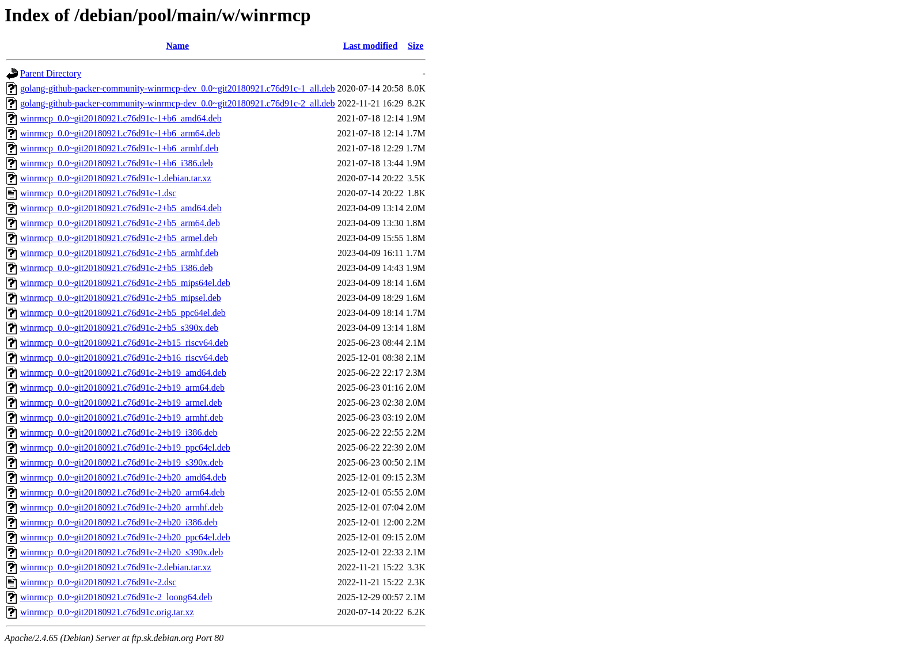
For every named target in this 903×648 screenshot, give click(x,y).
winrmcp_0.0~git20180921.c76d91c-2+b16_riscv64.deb (124, 358)
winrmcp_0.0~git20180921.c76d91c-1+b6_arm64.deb (120, 133)
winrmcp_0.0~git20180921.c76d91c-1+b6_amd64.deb (121, 118)
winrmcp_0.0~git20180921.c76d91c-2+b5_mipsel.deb (120, 298)
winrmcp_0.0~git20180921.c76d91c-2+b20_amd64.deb (123, 477)
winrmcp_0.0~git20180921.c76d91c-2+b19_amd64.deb (123, 373)
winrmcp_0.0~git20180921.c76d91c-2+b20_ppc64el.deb (125, 537)
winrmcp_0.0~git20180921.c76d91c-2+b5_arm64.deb (120, 223)
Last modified (370, 46)
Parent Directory (50, 73)
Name (177, 46)
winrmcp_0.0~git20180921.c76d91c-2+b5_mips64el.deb (125, 283)
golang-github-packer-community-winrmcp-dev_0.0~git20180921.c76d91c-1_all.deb (177, 88)
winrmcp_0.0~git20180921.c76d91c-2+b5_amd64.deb (121, 208)
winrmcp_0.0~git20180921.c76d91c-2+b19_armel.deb (121, 402)
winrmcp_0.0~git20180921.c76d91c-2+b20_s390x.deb (121, 552)
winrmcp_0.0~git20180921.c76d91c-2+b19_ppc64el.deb (125, 447)
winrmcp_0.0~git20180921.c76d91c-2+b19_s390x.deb (121, 462)
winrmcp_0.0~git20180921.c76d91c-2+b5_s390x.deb (119, 328)
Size (416, 46)
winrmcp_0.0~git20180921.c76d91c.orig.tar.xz (107, 612)
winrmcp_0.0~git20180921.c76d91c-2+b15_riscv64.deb (124, 343)
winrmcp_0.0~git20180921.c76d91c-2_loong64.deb (116, 597)
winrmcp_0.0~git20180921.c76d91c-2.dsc (98, 582)
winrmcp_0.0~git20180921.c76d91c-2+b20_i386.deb (119, 522)
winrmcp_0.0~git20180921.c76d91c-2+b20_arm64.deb (122, 492)
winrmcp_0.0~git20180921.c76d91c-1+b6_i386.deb (116, 163)
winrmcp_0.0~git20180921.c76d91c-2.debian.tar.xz (115, 567)
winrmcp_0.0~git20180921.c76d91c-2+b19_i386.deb (119, 432)
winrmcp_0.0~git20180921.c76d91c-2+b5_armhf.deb (119, 253)
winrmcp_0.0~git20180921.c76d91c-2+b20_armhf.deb (121, 507)
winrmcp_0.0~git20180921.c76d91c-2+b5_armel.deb (119, 238)
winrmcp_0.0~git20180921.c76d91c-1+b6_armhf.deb (119, 148)
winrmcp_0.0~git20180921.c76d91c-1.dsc (98, 193)
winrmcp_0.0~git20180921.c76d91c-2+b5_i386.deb (116, 268)
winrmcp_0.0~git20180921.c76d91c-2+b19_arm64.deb (122, 387)
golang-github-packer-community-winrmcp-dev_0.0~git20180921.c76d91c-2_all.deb (177, 103)
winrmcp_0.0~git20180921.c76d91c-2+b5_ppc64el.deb (123, 313)
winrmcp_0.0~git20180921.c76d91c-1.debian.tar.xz (115, 178)
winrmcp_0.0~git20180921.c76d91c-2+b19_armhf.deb (121, 417)
